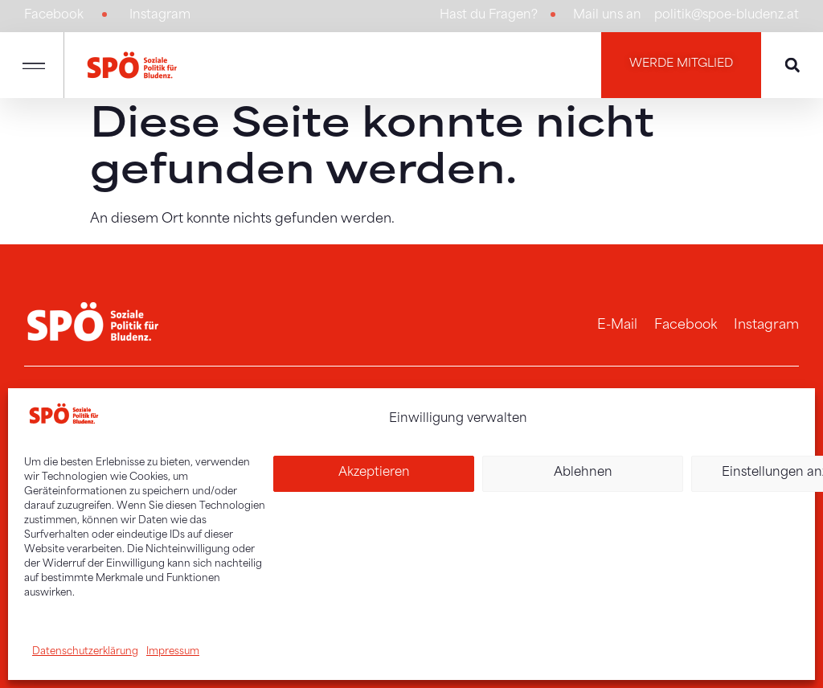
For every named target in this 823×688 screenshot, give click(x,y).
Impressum (172, 652)
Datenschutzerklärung (85, 652)
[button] (34, 63)
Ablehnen (583, 473)
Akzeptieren (374, 473)
